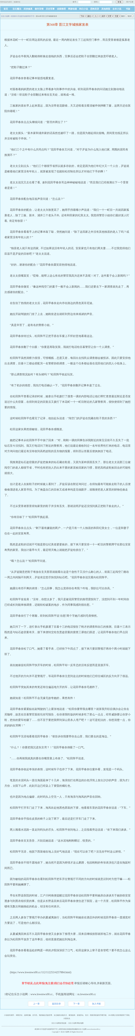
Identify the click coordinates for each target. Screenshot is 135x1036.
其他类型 (105, 9)
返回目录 (56, 1004)
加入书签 (96, 1004)
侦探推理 (61, 9)
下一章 (76, 1004)
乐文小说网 (5, 16)
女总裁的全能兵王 (60, 1015)
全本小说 (117, 9)
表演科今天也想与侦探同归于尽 (22, 16)
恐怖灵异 (94, 9)
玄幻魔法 (16, 9)
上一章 (36, 1004)
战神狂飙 (27, 1015)
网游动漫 (72, 9)
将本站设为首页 (6, 2)
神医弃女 (19, 1015)
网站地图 (80, 1023)
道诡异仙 (80, 1015)
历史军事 (50, 9)
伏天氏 (34, 1015)
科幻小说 (83, 9)
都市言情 (39, 9)
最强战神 (72, 1015)
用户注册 (129, 2)
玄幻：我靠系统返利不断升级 (95, 1015)
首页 (6, 9)
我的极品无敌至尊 (45, 1015)
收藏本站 (17, 2)
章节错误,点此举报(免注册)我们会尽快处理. (48, 983)
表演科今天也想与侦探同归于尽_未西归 (49, 1029)
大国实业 (66, 1018)
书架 (128, 9)
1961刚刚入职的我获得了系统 (119, 1015)
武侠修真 (28, 9)
